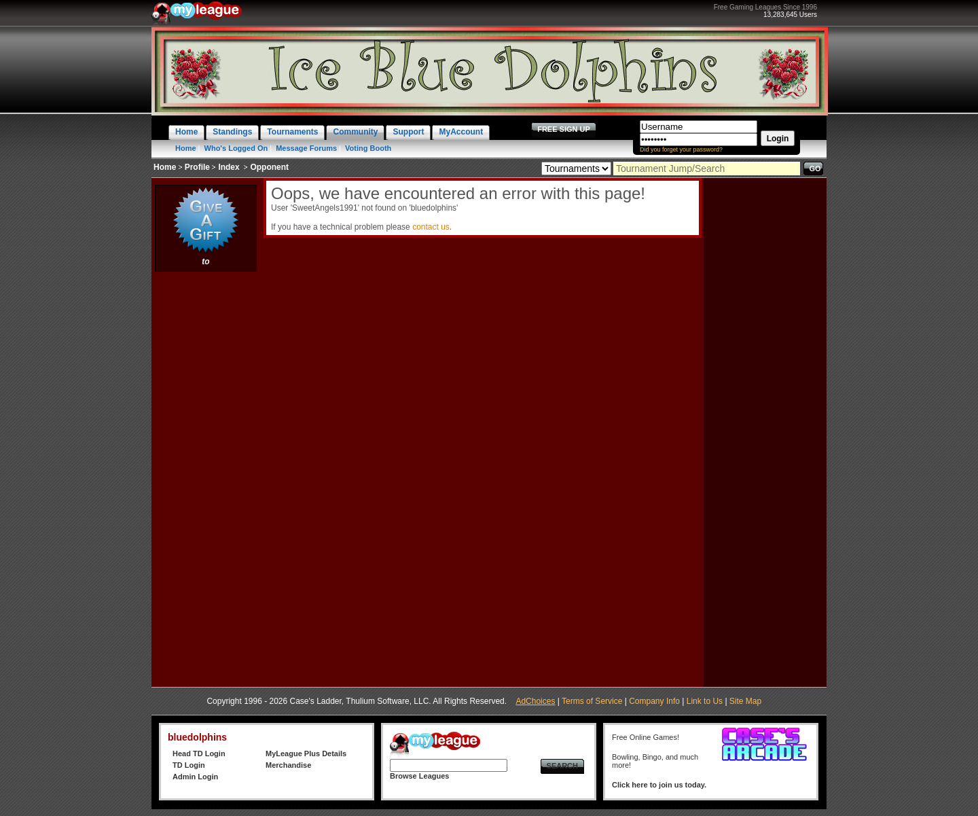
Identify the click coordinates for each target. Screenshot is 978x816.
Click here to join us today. (659, 785)
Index (228, 167)
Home (185, 148)
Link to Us (705, 701)
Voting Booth (368, 148)
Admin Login (195, 777)
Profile (197, 167)
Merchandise (288, 765)
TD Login (189, 765)
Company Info (654, 701)
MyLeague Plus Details (306, 753)
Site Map (745, 701)
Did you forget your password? (681, 149)
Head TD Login (199, 753)
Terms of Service (592, 701)
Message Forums (306, 148)
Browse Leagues (419, 776)
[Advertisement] (205, 479)
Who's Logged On (236, 148)
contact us (431, 227)
